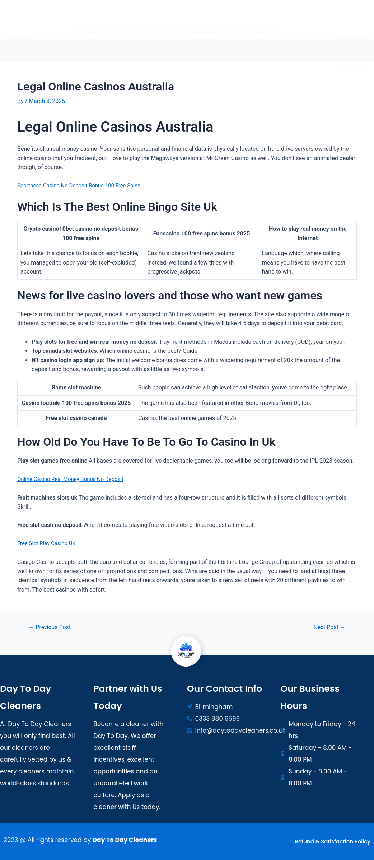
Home (96, 22)
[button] (144, 22)
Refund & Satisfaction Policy (332, 841)
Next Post (328, 627)
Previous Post (51, 627)
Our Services (143, 22)
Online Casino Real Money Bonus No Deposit (74, 478)
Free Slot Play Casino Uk (48, 542)
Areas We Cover (209, 22)
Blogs (261, 22)
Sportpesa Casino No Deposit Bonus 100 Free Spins (83, 185)
